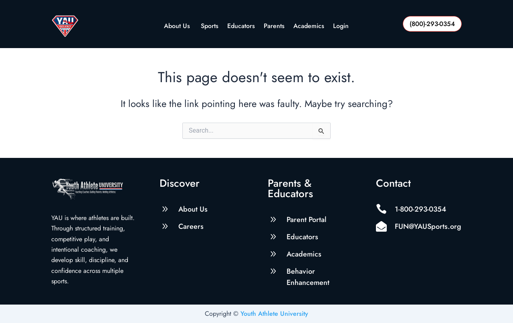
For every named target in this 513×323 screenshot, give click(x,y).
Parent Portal (306, 219)
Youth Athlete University (274, 313)
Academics (308, 26)
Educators (241, 26)
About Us (178, 26)
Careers (191, 226)
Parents (274, 26)
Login (341, 26)
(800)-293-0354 (432, 23)
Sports (209, 26)
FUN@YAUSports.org (428, 226)
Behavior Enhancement (308, 277)
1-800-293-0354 (420, 209)
